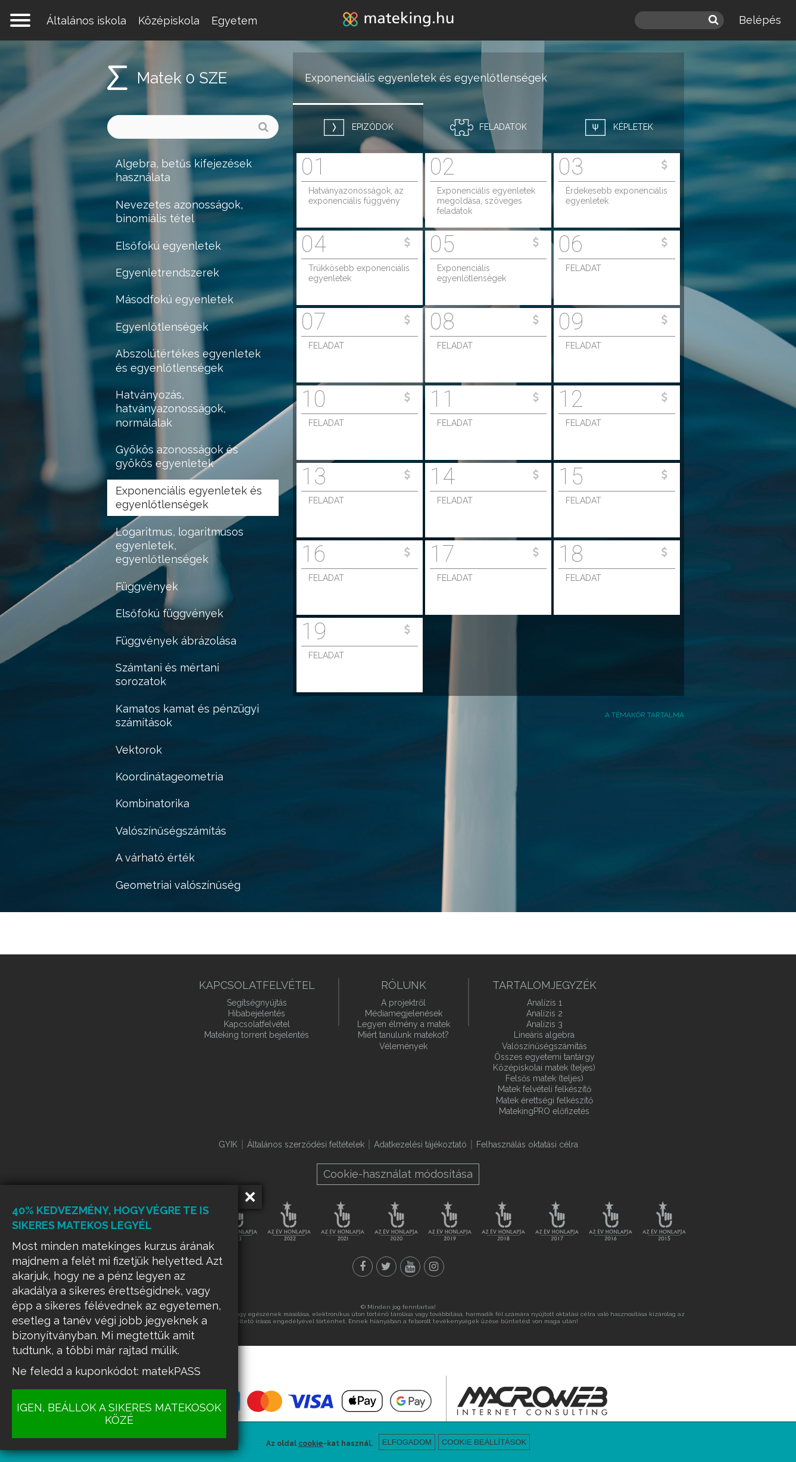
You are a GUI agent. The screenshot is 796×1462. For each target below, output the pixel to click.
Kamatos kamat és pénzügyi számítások (187, 715)
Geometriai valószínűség (178, 885)
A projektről (403, 1002)
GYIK (228, 1144)
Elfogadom (407, 1442)
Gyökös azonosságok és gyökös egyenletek (177, 456)
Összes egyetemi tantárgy (544, 1057)
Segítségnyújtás (257, 1002)
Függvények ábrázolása (176, 640)
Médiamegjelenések (403, 1013)
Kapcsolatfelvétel (257, 1024)
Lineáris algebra (544, 1035)
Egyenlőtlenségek (162, 327)
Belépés (760, 20)
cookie (310, 1443)
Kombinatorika (152, 803)
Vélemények (403, 1046)
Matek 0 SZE (182, 78)
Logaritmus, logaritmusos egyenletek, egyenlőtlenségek (180, 545)
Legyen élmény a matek (403, 1024)
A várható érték (155, 857)
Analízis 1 (544, 1002)
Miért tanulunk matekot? (403, 1035)
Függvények (147, 586)
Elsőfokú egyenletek (168, 245)
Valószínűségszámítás (171, 831)
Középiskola (168, 20)
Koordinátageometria (169, 776)
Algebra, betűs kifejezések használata (184, 170)
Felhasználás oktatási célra (527, 1144)
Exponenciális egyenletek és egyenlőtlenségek (189, 497)
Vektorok (139, 750)
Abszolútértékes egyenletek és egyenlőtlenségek (188, 360)
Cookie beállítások (484, 1442)
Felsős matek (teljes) (544, 1078)
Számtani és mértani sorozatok (167, 674)
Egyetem (234, 20)
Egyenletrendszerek (167, 272)
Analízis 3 (544, 1024)
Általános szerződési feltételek (305, 1144)
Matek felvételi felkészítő (544, 1089)
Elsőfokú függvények (169, 613)
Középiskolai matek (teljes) (544, 1067)
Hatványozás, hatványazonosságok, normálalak (171, 408)
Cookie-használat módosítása (398, 1174)
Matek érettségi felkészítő (544, 1100)
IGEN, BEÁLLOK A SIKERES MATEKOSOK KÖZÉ (119, 1413)
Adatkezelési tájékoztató (420, 1144)
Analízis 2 (544, 1013)
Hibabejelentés (256, 1013)
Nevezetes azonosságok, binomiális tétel (179, 211)
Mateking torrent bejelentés (256, 1035)
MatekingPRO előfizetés (544, 1111)
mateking (398, 20)
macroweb (532, 1400)
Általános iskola (86, 20)
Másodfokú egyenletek (174, 299)
